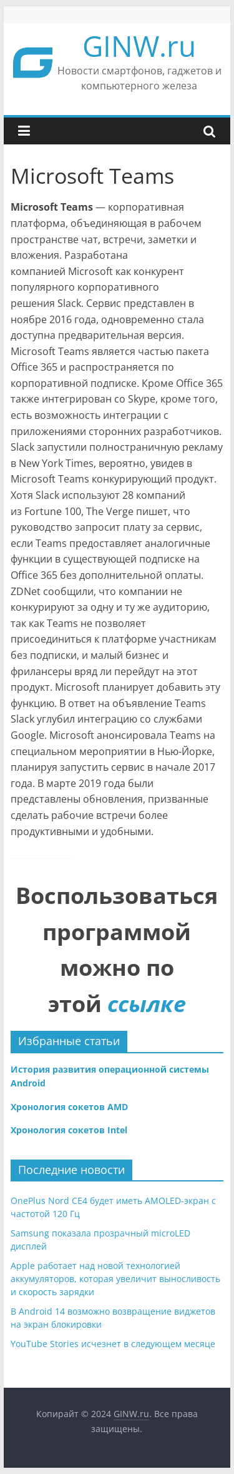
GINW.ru (139, 45)
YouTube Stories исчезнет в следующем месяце (113, 1344)
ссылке (146, 1003)
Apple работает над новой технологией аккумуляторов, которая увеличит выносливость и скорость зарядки (115, 1279)
